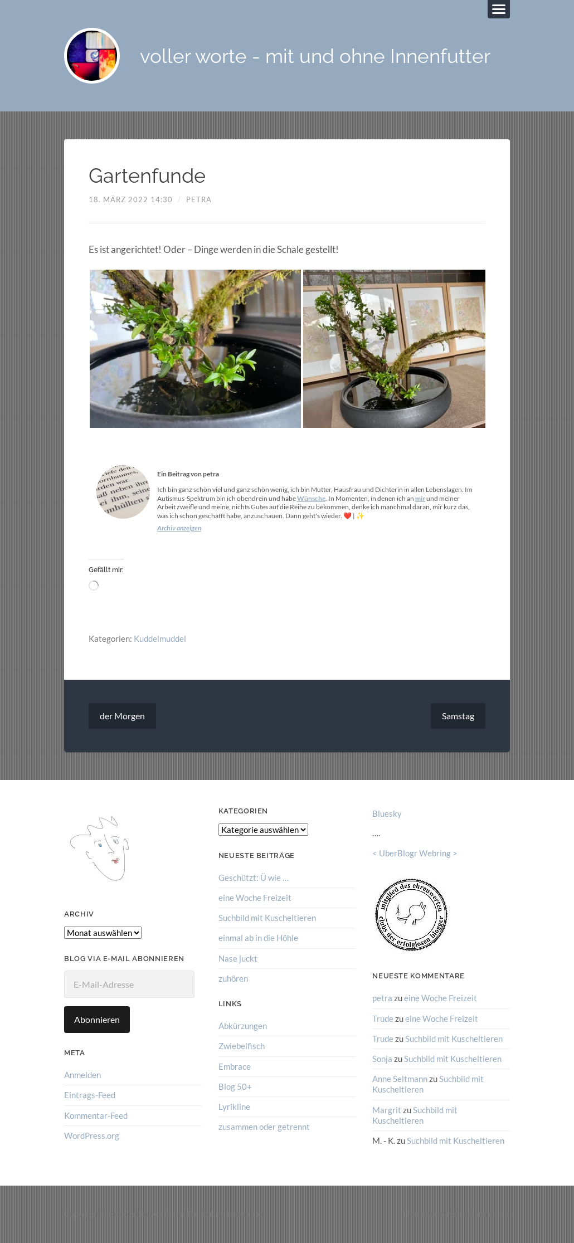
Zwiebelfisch (241, 1046)
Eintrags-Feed (89, 1095)
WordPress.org (91, 1135)
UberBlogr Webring (415, 853)
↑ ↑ (505, 1214)
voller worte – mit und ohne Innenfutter (196, 1214)
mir (420, 498)
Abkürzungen (242, 1026)
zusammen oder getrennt (264, 1127)
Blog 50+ (235, 1086)
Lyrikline (234, 1106)
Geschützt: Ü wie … (253, 877)
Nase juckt (237, 958)
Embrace (234, 1066)
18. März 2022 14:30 (131, 199)
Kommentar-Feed (96, 1115)
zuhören (233, 978)
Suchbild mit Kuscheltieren (267, 918)
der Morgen (122, 715)
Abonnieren (97, 1019)
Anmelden (82, 1075)
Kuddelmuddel (160, 638)
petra (199, 199)
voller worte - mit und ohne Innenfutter (315, 56)
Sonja (382, 1059)
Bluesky (387, 813)
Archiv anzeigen (179, 528)
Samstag (458, 715)
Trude (382, 1018)
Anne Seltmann (399, 1079)
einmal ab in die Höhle (258, 938)
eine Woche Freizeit (254, 898)
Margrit (386, 1110)
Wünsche (311, 498)
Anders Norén (465, 1214)
